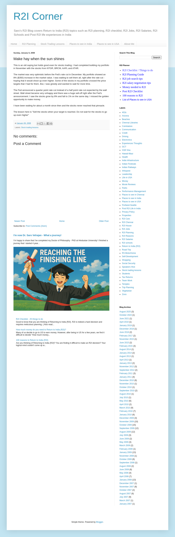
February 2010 (126, 411)
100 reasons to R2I (133, 95)
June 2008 (124, 469)
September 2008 (126, 462)
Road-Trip (126, 250)
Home (14, 44)
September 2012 (126, 370)
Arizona (125, 116)
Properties (126, 215)
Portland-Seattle (129, 205)
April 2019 (124, 322)
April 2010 (124, 404)
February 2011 (126, 373)
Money (125, 181)
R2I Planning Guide (133, 74)
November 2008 (126, 456)
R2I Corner (38, 16)
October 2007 (125, 490)
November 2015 (126, 339)
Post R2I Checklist (133, 91)
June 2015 (124, 342)
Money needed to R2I (134, 87)
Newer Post (19, 221)
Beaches (126, 119)
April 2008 (124, 476)
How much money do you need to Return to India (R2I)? (41, 329)
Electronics (127, 140)
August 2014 (125, 349)
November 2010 (126, 384)
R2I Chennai (127, 222)
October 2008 (125, 459)
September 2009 (126, 428)
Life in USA (127, 177)
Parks (124, 188)
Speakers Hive (128, 267)
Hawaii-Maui (127, 153)
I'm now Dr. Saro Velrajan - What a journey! (37, 235)
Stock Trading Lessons (53, 44)
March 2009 (124, 445)
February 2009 (126, 449)
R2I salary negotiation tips (137, 82)
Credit (124, 133)
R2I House (127, 225)
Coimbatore (127, 126)
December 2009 (126, 418)
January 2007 (125, 504)
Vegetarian (127, 291)
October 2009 (125, 425)
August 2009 (125, 432)
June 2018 (124, 332)
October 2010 (125, 387)
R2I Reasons (128, 236)
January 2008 (125, 480)
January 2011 (125, 377)
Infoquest (126, 171)
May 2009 (123, 442)
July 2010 (123, 397)
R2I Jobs (126, 229)
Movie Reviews (129, 184)
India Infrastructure (130, 160)
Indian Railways (129, 167)
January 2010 (125, 414)
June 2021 (124, 318)
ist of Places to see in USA (137, 99)
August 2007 (125, 493)
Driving (125, 136)
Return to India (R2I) (131, 246)
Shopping (126, 260)
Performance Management (134, 191)
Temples (126, 284)
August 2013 (125, 356)
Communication (129, 129)
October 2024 (125, 315)
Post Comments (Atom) (36, 226)
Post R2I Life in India (131, 208)
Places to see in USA (108, 44)
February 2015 (126, 346)
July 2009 (123, 435)
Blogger (99, 522)
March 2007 (124, 500)
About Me (129, 44)
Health (125, 157)
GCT (124, 147)
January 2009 (125, 452)
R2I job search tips (133, 78)
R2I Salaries (127, 239)
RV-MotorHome (129, 253)
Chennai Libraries (130, 123)
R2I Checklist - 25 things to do (29, 319)
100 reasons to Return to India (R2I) (32, 340)
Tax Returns (127, 277)
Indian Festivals (129, 164)
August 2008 (125, 466)
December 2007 (126, 483)
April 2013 (124, 360)
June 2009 (124, 439)
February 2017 (126, 336)
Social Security (128, 263)
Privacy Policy (128, 212)
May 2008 (123, 473)
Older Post (104, 221)
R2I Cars (126, 219)
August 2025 (125, 311)
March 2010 (124, 408)
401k (124, 112)
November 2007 (126, 487)
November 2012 (126, 366)
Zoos (124, 294)
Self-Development (130, 256)
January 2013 (125, 363)
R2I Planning (29, 44)
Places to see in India (80, 44)
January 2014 (125, 353)
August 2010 (125, 394)
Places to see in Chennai (133, 195)
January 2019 (125, 325)
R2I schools (127, 243)
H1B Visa (126, 150)
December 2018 (126, 329)
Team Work (127, 280)
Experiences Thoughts (132, 143)
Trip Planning (128, 287)
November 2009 (126, 421)
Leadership (127, 174)
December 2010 (126, 380)
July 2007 (123, 497)
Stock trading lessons (30, 127)
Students (126, 273)
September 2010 (126, 390)
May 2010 (123, 401)
